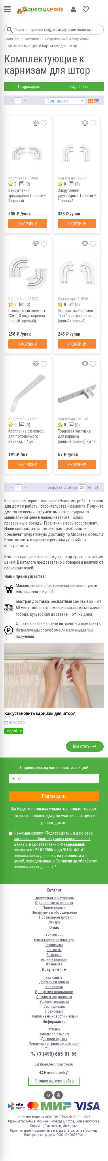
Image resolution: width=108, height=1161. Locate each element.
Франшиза (54, 964)
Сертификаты (54, 1006)
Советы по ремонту (54, 1034)
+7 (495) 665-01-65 (56, 1054)
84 (96, 487)
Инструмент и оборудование (54, 912)
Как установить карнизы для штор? (39, 713)
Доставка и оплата (54, 982)
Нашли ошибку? (54, 1072)
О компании (54, 935)
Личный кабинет (73, 9)
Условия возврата (54, 1001)
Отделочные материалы (54, 902)
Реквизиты (54, 945)
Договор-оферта (54, 1038)
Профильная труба (54, 917)
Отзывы (54, 1029)
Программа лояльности (54, 992)
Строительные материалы (54, 898)
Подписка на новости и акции (54, 1016)
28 (82, 487)
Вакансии (54, 954)
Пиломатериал (54, 907)
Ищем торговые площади (54, 940)
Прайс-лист (54, 1011)
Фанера (54, 922)
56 (89, 487)
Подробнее (14, 731)
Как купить (54, 977)
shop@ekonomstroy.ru (54, 1064)
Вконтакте (48, 1095)
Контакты (54, 950)
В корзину (27, 224)
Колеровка (54, 987)
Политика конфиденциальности (54, 1043)
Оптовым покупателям (54, 996)
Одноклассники (58, 1095)
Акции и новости (54, 959)
